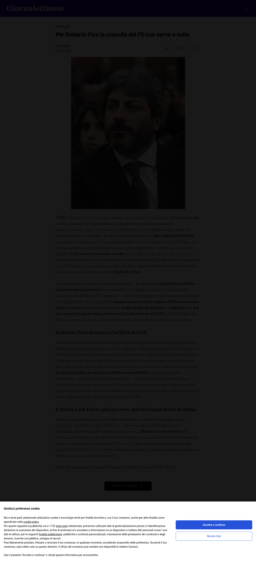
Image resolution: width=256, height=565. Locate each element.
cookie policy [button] (31, 521)
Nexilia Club (214, 536)
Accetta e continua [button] (214, 524)
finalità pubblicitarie (50, 534)
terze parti (62, 525)
